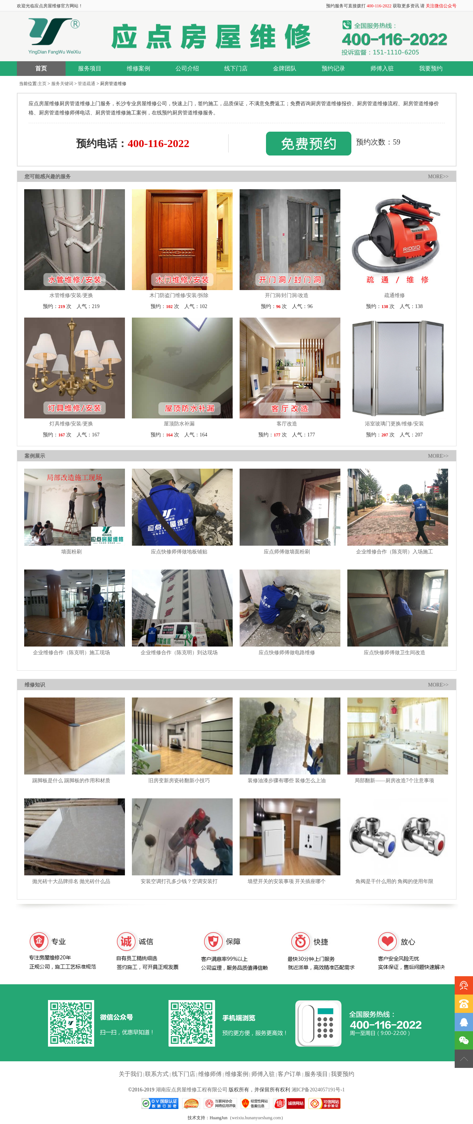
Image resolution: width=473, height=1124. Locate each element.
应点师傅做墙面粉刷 (287, 551)
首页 (41, 68)
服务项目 (89, 68)
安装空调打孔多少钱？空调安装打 (179, 881)
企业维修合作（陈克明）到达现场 (179, 652)
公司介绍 (187, 68)
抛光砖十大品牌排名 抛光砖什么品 (71, 881)
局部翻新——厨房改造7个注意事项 (394, 780)
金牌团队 (284, 68)
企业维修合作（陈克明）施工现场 (71, 652)
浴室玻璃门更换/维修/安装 (394, 423)
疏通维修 (394, 295)
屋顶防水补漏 (179, 423)
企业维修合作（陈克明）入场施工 (394, 551)
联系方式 (157, 1074)
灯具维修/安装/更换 (71, 423)
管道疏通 (86, 83)
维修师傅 (210, 1074)
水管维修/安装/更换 (71, 295)
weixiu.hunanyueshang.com (256, 1117)
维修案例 (138, 68)
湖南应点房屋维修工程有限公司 (192, 1089)
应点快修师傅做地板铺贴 (179, 551)
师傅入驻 (382, 68)
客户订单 (289, 1074)
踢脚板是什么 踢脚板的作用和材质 (71, 780)
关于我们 (130, 1074)
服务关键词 (62, 83)
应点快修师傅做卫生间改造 (394, 652)
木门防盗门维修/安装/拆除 (179, 295)
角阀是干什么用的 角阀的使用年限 (394, 881)
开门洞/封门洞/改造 (287, 295)
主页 (42, 83)
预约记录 (333, 68)
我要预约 (431, 68)
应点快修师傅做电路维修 (287, 652)
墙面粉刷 (71, 551)
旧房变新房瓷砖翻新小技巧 (179, 780)
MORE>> (438, 176)
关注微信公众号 (441, 5)
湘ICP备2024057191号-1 (318, 1089)
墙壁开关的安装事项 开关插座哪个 (287, 881)
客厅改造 (287, 423)
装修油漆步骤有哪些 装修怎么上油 (287, 780)
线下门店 (236, 68)
